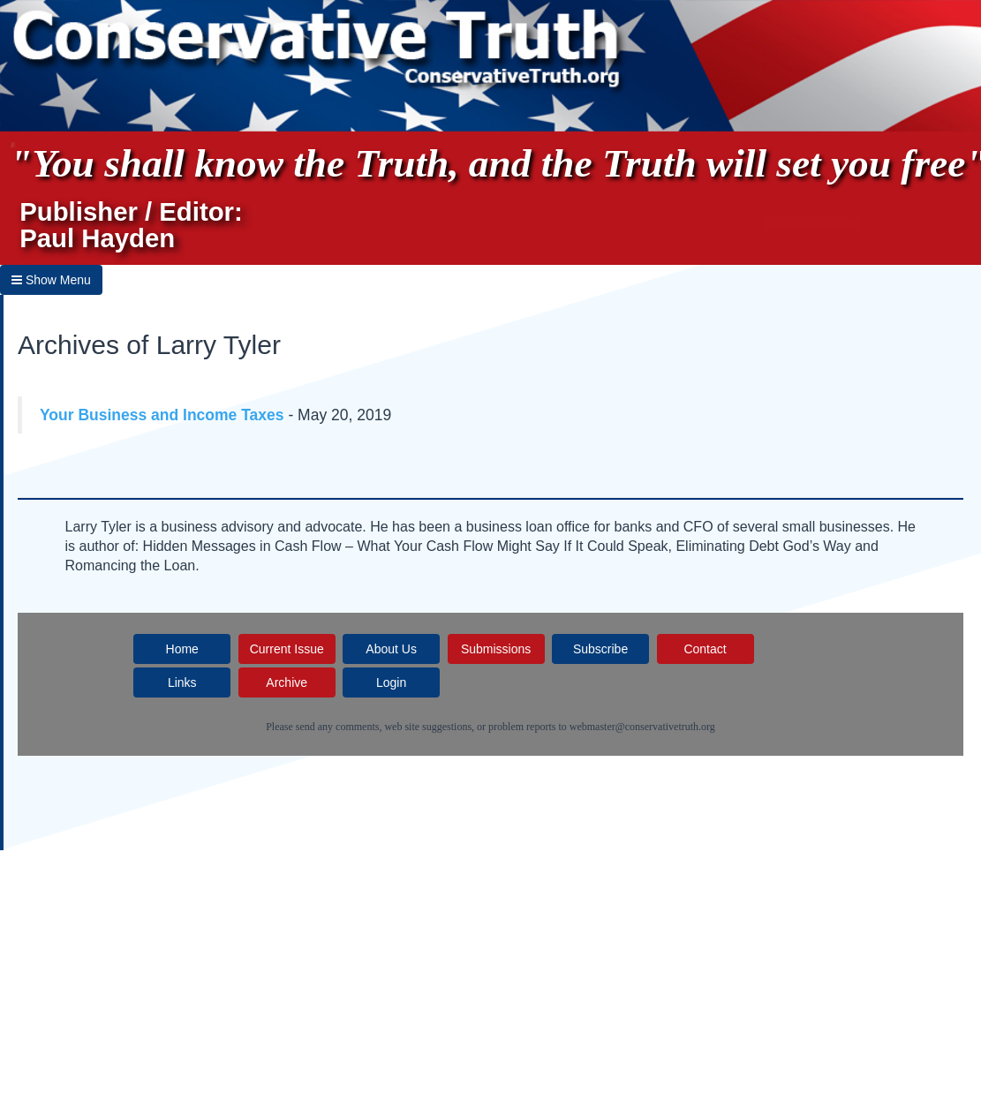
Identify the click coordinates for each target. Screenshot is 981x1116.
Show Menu (51, 280)
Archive (286, 682)
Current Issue (287, 649)
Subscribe (600, 649)
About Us (391, 649)
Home (182, 649)
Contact (704, 649)
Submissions (496, 649)
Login (391, 682)
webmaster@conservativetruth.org (642, 726)
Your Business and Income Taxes (162, 415)
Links (182, 682)
